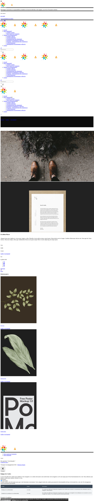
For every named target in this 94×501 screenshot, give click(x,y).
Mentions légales (21, 464)
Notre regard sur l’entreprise (10, 454)
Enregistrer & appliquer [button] (6, 497)
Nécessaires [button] (3, 479)
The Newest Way (3, 378)
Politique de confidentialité (22, 500)
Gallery (7, 119)
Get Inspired (13, 119)
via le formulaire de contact (7, 18)
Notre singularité (7, 455)
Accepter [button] (13, 500)
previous (3, 268)
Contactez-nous (4, 462)
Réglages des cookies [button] (6, 500)
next (2, 271)
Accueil (2, 119)
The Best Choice (3, 431)
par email (3, 16)
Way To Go (2, 325)
